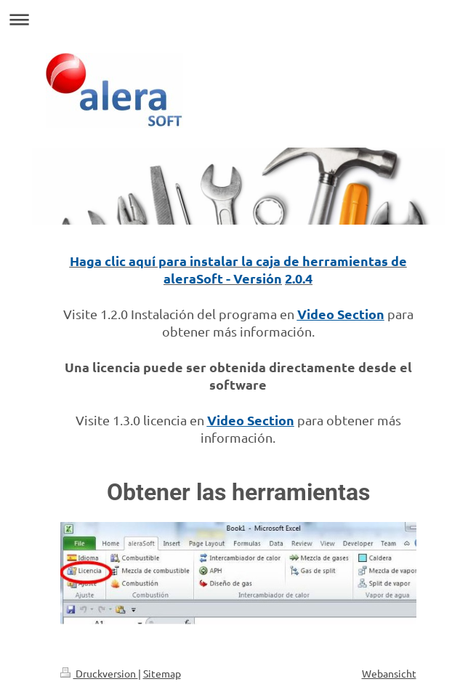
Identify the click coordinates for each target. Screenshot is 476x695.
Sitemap (162, 673)
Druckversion (99, 673)
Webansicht (389, 673)
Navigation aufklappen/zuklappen (238, 19)
